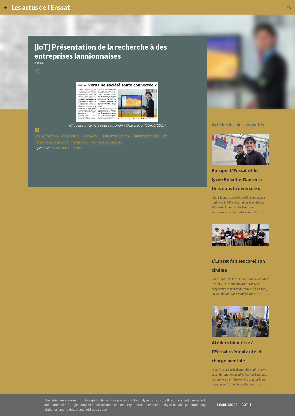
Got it (246, 405)
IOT (165, 136)
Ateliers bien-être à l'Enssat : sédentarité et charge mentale (237, 351)
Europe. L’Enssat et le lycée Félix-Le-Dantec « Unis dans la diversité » (237, 179)
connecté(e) (70, 136)
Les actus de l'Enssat (40, 7)
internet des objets (116, 136)
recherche (80, 142)
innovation (91, 136)
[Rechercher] (75, 7)
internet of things (145, 136)
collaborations (47, 136)
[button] (36, 71)
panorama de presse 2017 (52, 142)
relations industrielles (107, 142)
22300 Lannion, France (67, 148)
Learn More (227, 405)
